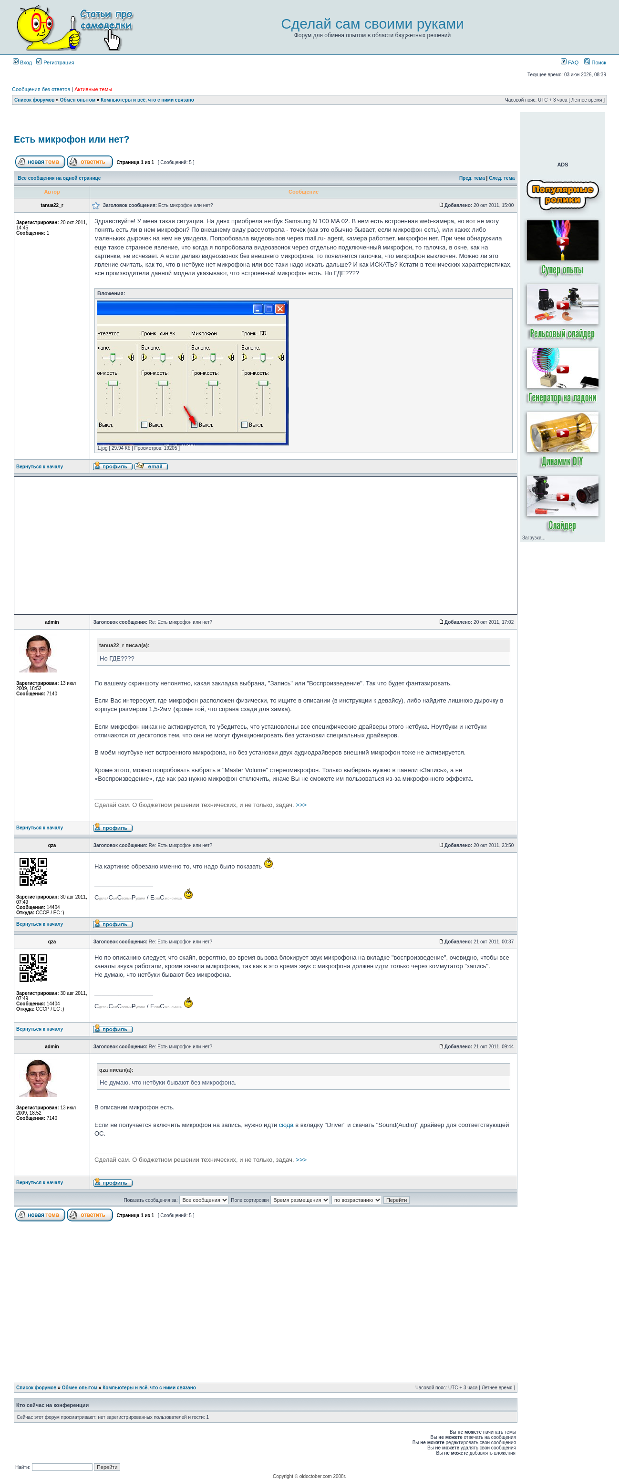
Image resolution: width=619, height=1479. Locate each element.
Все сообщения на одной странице (59, 178)
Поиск (595, 62)
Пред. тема (472, 178)
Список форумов (34, 100)
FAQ (569, 62)
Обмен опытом (77, 100)
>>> (200, 804)
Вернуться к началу (39, 466)
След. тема (502, 178)
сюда (286, 1124)
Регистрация (55, 62)
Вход (22, 62)
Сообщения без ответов (41, 89)
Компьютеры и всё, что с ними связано (147, 100)
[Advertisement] (265, 120)
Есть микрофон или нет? (71, 139)
